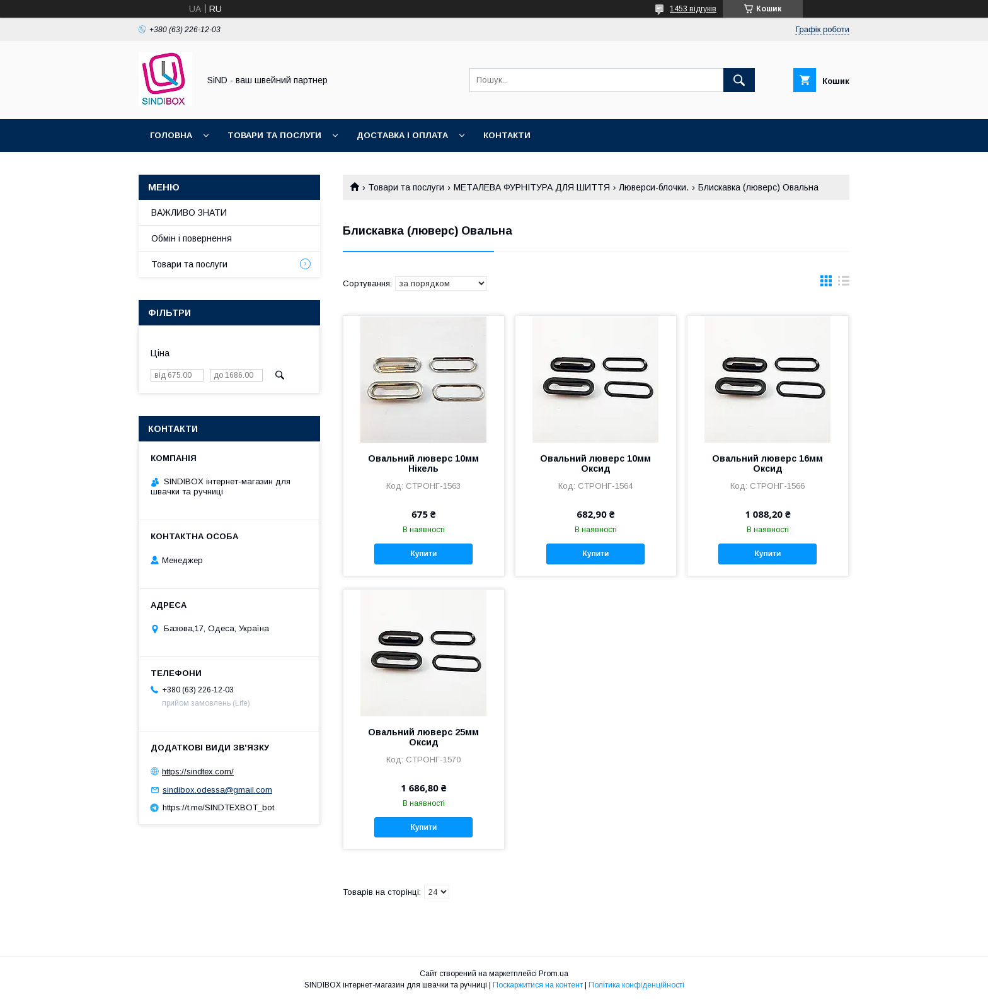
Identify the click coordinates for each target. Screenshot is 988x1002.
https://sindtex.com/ (198, 771)
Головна (171, 135)
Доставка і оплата (402, 135)
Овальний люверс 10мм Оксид (595, 463)
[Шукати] (739, 80)
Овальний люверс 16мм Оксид (767, 463)
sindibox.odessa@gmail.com (217, 790)
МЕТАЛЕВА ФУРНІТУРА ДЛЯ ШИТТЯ (532, 187)
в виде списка (843, 284)
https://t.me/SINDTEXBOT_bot (218, 807)
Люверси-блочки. (654, 187)
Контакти (507, 135)
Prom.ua (553, 973)
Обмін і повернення (191, 238)
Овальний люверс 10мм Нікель (423, 463)
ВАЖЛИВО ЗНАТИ (189, 212)
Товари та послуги (274, 135)
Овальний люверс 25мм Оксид (423, 737)
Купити (423, 553)
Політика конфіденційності (636, 985)
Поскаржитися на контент (538, 985)
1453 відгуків (693, 8)
